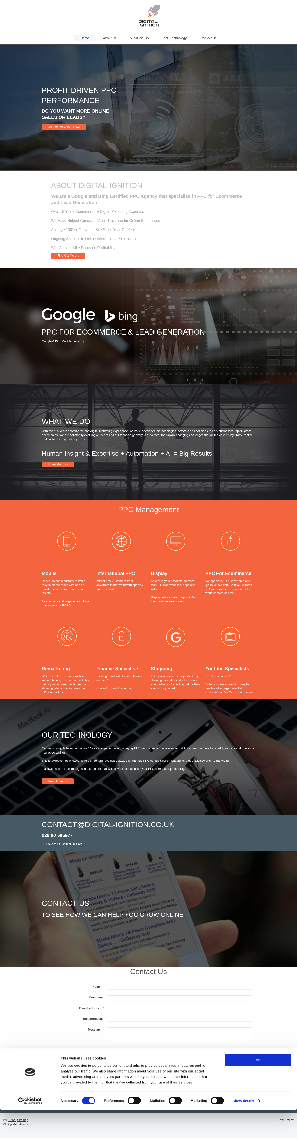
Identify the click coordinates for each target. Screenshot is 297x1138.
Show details (243, 1129)
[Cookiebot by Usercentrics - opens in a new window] (30, 1128)
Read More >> (57, 781)
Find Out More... (68, 255)
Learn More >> (58, 464)
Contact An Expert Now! (64, 126)
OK (258, 1088)
